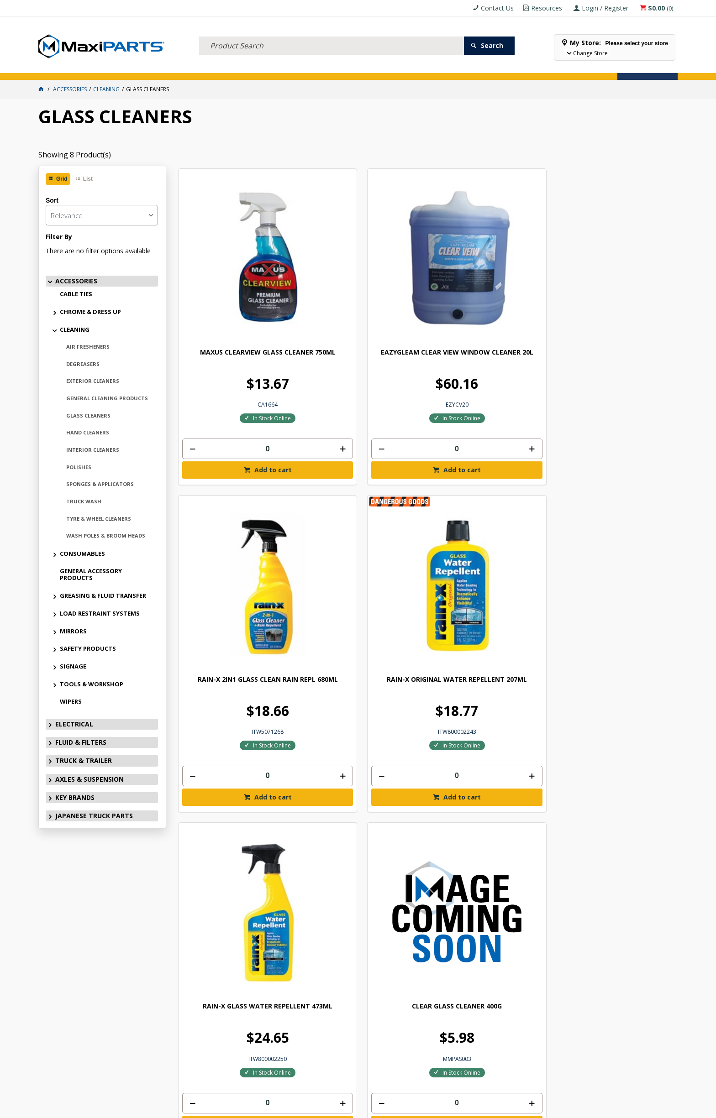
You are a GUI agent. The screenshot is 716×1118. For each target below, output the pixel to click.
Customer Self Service (342, 1108)
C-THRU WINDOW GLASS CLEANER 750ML (614, 551)
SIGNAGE (73, 666)
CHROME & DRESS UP (90, 312)
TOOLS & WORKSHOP (91, 684)
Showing (74, 155)
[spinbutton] (236, 381)
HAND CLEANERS (87, 432)
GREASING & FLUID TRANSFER (103, 595)
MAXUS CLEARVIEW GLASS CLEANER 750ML (236, 287)
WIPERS (71, 701)
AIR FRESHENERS (88, 346)
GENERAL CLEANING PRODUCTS (107, 398)
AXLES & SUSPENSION (290, 68)
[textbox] (331, 34)
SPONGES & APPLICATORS (100, 484)
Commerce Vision (409, 1108)
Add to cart (240, 401)
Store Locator (442, 68)
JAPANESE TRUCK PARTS (94, 815)
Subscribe (641, 862)
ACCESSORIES (63, 68)
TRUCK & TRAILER (223, 68)
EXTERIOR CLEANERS (92, 380)
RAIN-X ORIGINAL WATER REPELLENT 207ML (614, 287)
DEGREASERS (83, 363)
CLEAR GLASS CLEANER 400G (362, 548)
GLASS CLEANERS (88, 415)
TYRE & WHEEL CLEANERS (98, 518)
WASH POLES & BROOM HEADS (105, 535)
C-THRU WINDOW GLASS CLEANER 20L (488, 551)
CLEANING (75, 329)
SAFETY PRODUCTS (88, 648)
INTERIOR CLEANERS (92, 449)
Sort (52, 200)
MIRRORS (73, 631)
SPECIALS (393, 68)
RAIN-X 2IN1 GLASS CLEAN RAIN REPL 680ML (488, 287)
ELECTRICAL (111, 68)
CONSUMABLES (82, 553)
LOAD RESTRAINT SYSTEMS (100, 613)
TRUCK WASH (83, 501)
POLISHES (78, 467)
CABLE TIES (76, 294)
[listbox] (102, 215)
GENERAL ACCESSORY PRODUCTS (91, 574)
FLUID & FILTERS (163, 68)
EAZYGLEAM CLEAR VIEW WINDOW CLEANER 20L (362, 287)
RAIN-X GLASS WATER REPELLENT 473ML (236, 551)
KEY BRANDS (350, 68)
